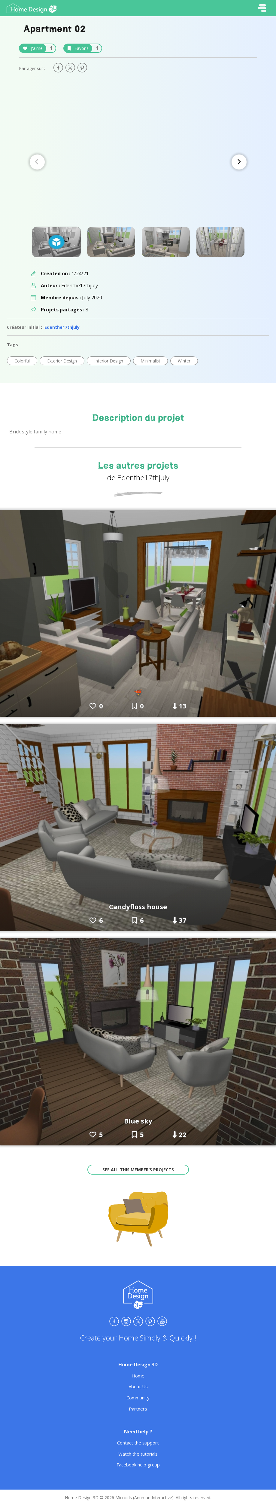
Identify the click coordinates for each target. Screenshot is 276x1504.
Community (138, 1398)
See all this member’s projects (138, 1169)
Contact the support (138, 1443)
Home (138, 1376)
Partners (138, 1409)
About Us (138, 1386)
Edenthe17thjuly (62, 327)
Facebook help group (138, 1465)
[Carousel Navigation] (138, 162)
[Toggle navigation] (262, 8)
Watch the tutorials (138, 1454)
